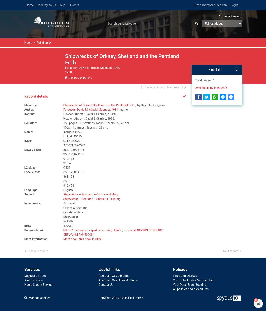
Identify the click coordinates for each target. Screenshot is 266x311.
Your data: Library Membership (193, 280)
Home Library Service (38, 284)
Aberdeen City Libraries (114, 276)
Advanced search (230, 16)
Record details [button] (36, 96)
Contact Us (106, 284)
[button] (236, 70)
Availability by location (211, 88)
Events (74, 5)
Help (62, 5)
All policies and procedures (191, 289)
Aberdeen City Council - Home (118, 280)
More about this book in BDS (82, 239)
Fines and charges (185, 276)
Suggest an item (35, 276)
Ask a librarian (33, 280)
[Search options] (222, 23)
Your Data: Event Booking (189, 284)
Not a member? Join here (211, 5)
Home (30, 5)
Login (234, 5)
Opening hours (46, 5)
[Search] (196, 23)
